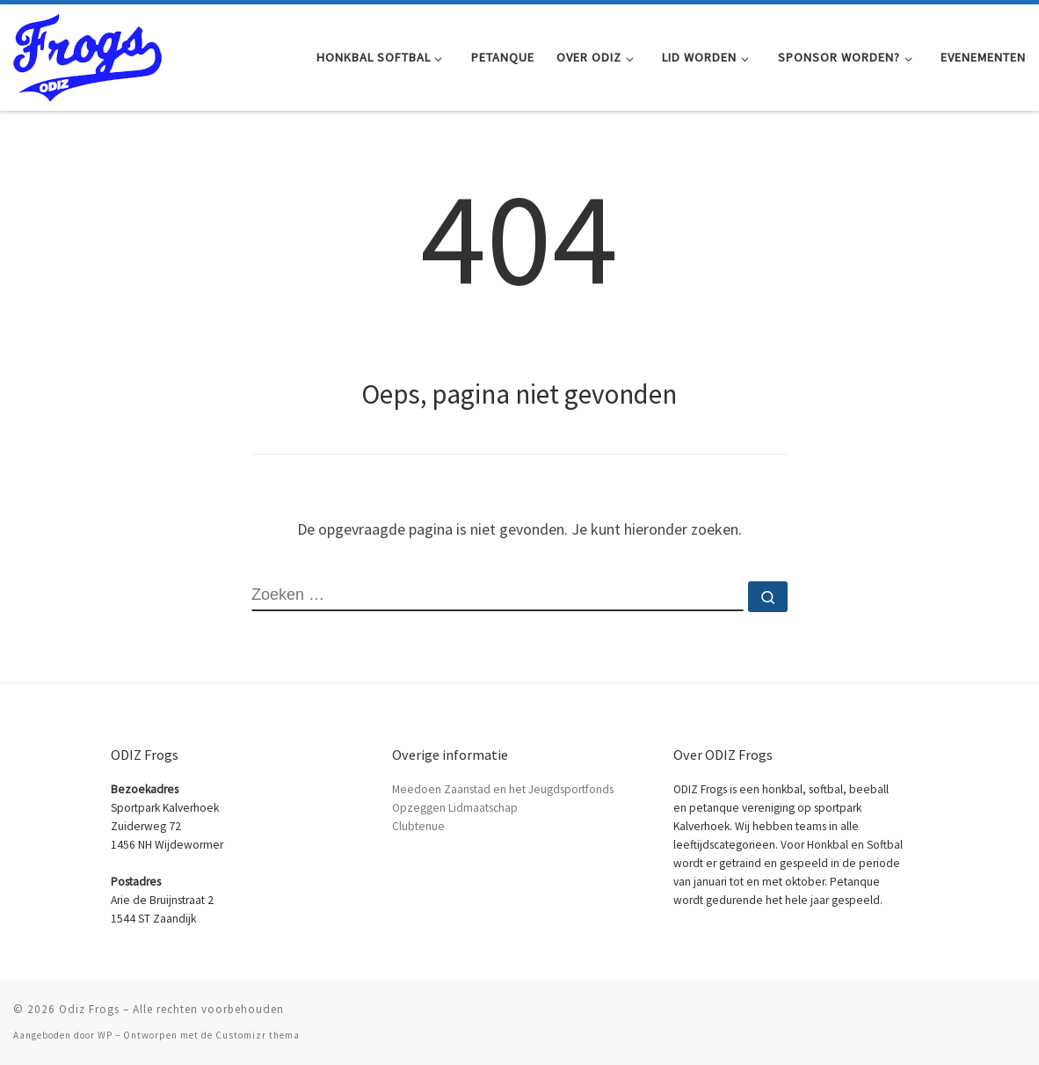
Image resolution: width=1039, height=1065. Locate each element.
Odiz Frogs (89, 1009)
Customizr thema (257, 1035)
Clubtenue (418, 826)
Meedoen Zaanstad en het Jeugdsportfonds (503, 789)
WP (105, 1035)
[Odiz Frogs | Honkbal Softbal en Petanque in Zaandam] (87, 54)
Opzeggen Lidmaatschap (455, 807)
